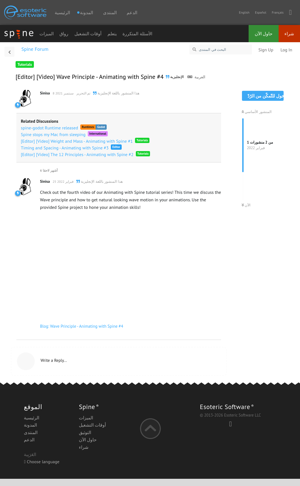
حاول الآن (263, 33)
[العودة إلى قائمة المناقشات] (9, 52)
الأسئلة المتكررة (137, 33)
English (244, 12)
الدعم (132, 12)
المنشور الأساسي (257, 111)
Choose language (41, 461)
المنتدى (110, 12)
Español (260, 12)
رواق (63, 33)
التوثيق (85, 432)
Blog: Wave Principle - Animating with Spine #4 (81, 326)
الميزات (46, 33)
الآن (246, 205)
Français (277, 12)
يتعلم (112, 33)
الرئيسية (62, 12)
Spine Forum (34, 49)
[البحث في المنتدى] (220, 49)
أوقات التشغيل (87, 33)
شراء (289, 33)
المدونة (30, 425)
